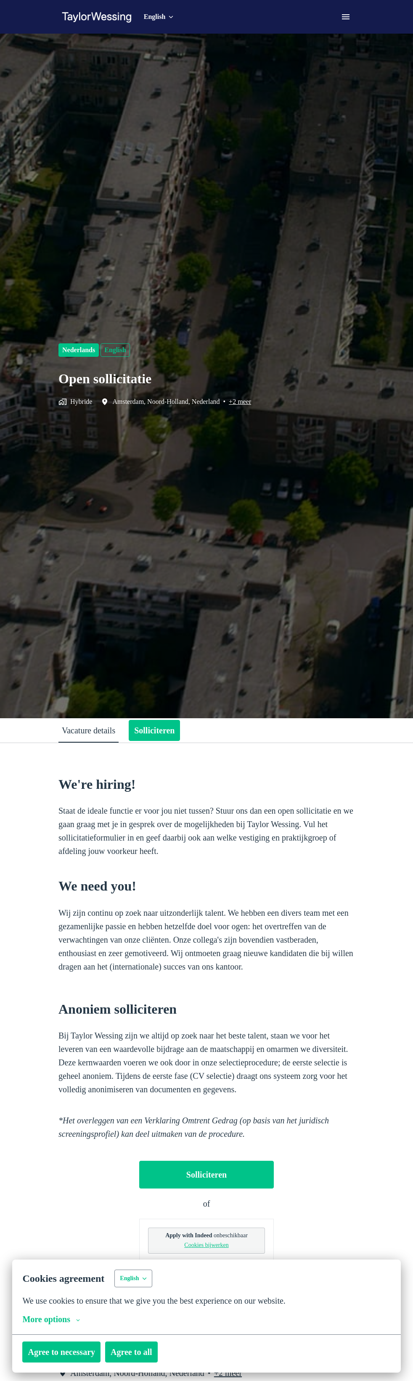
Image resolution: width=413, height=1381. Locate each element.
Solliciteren (207, 1202)
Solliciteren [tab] (166, 730)
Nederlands (80, 350)
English (117, 350)
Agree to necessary (65, 1352)
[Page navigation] (346, 16)
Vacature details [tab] (93, 730)
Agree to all (142, 1352)
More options (52, 1319)
